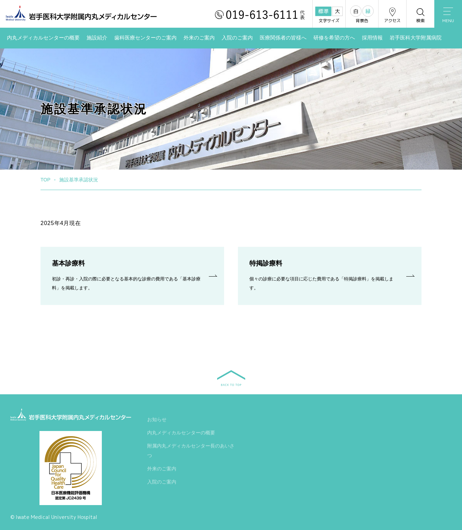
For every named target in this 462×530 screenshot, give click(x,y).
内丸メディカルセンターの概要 (43, 38)
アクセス (392, 15)
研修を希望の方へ (334, 38)
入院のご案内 (237, 38)
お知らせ (157, 420)
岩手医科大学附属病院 (416, 38)
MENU (448, 16)
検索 (420, 15)
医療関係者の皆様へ (283, 38)
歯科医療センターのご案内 (145, 38)
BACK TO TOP (231, 378)
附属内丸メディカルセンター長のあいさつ (190, 451)
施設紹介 (97, 38)
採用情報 (372, 38)
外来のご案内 (199, 38)
